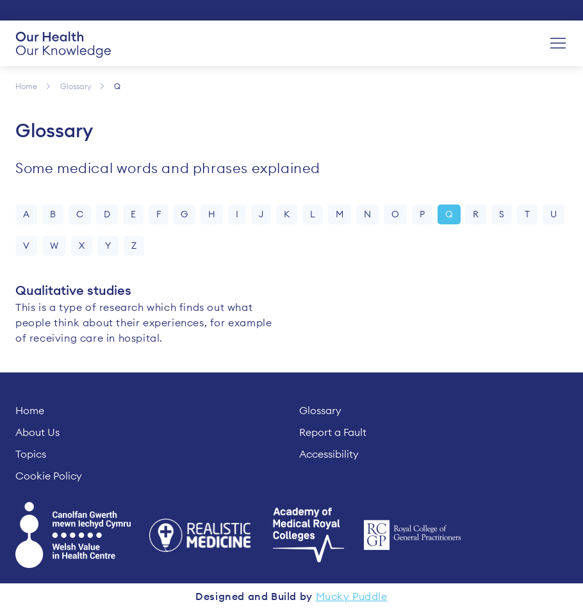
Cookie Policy (48, 475)
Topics (30, 453)
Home (29, 410)
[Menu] (558, 43)
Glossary (320, 410)
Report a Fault (332, 432)
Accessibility (329, 453)
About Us (37, 432)
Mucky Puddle (352, 596)
